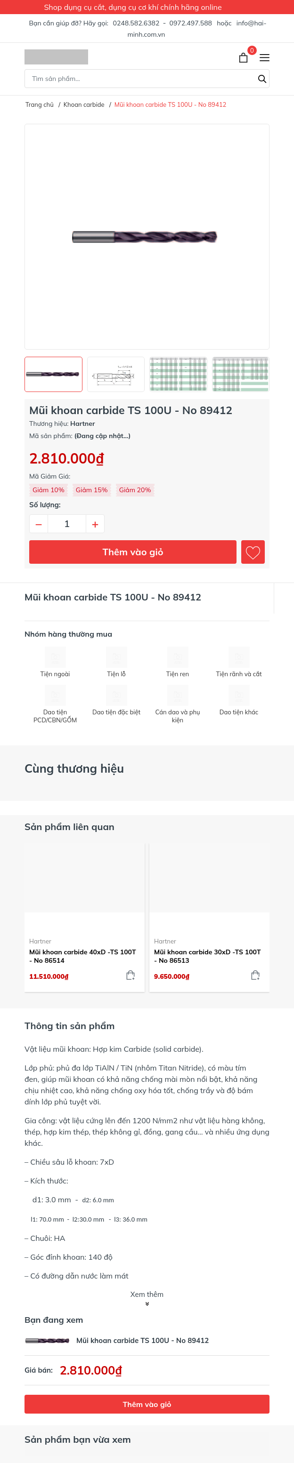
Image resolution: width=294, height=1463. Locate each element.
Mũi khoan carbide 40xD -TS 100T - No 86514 (82, 956)
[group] (147, 236)
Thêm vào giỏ (133, 552)
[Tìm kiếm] (262, 77)
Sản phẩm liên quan (69, 826)
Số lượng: (45, 504)
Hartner (40, 941)
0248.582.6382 (136, 23)
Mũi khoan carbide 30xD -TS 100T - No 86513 (207, 956)
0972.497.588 (191, 23)
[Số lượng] (67, 523)
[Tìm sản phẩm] (147, 78)
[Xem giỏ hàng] (244, 57)
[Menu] (265, 57)
